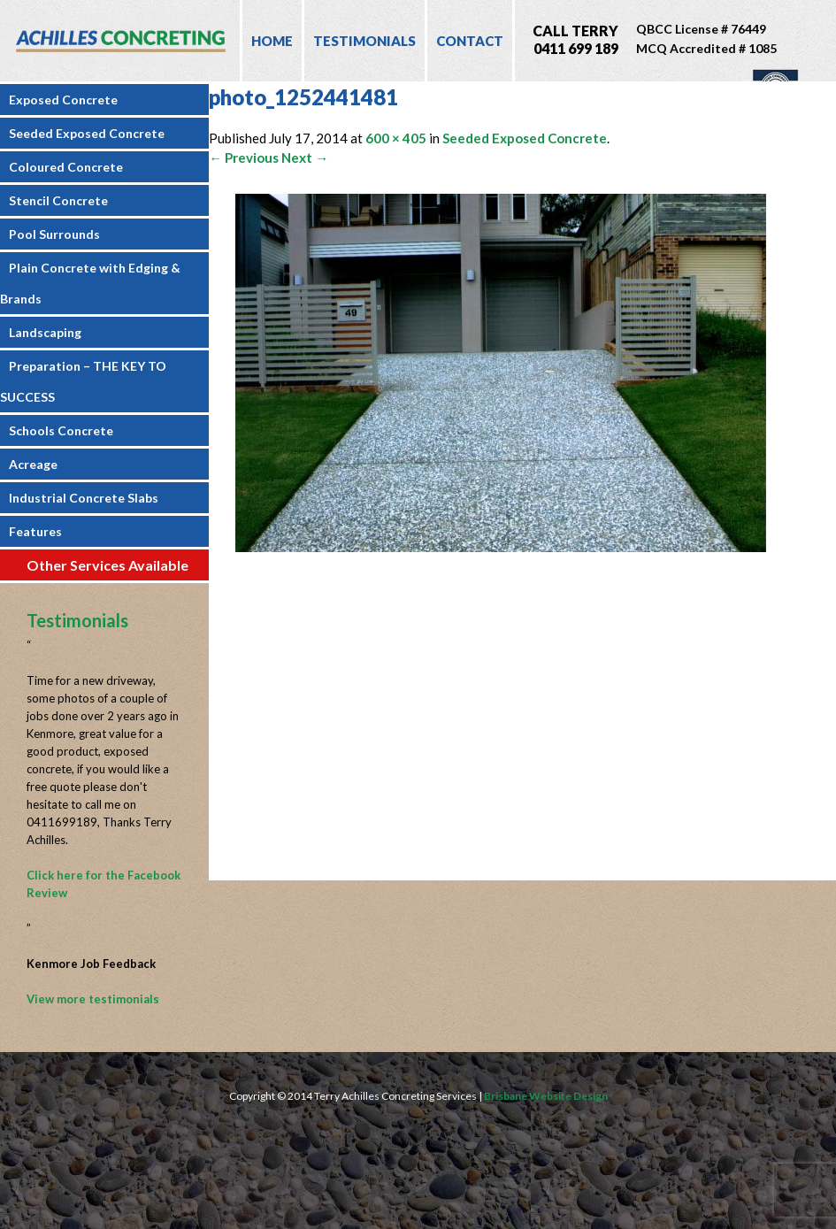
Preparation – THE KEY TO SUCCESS (83, 381)
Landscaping (45, 332)
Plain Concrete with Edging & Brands (90, 283)
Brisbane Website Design (546, 1095)
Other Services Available (107, 565)
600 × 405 (395, 138)
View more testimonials (93, 999)
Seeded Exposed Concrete (87, 133)
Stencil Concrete (58, 200)
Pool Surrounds (54, 234)
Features (35, 531)
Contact (469, 41)
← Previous (244, 157)
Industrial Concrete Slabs (83, 497)
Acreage (33, 464)
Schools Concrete (61, 430)
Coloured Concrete (66, 166)
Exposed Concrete (63, 99)
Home (272, 41)
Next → (304, 157)
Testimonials (364, 41)
